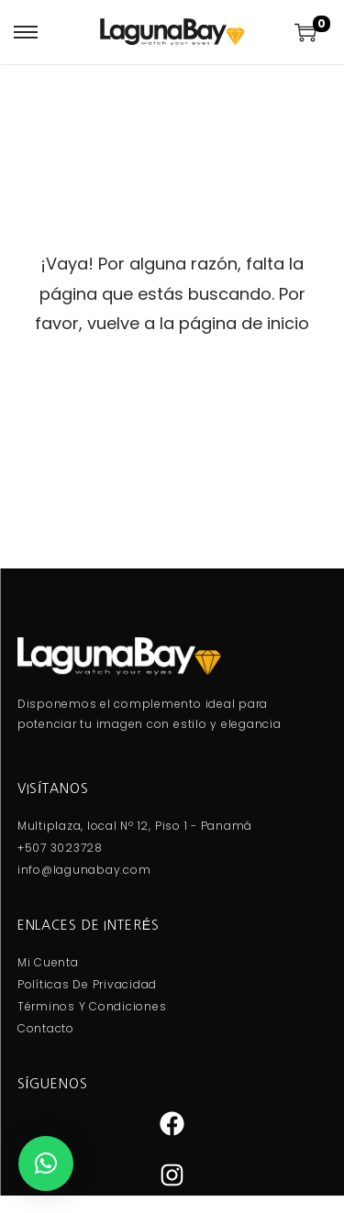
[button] (45, 1163)
